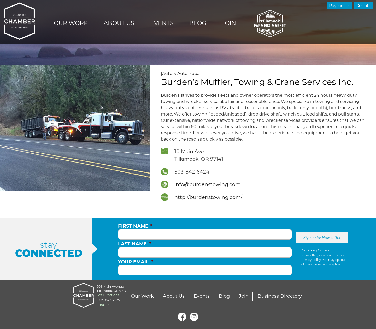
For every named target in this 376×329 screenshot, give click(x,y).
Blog (197, 23)
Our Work (71, 23)
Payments (339, 5)
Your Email (135, 262)
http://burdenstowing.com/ (208, 197)
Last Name (134, 244)
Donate (363, 5)
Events (162, 23)
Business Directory (280, 296)
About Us (119, 23)
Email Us (103, 305)
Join (229, 23)
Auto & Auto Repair (182, 73)
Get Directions (108, 295)
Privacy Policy (311, 260)
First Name (135, 226)
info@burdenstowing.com (207, 184)
